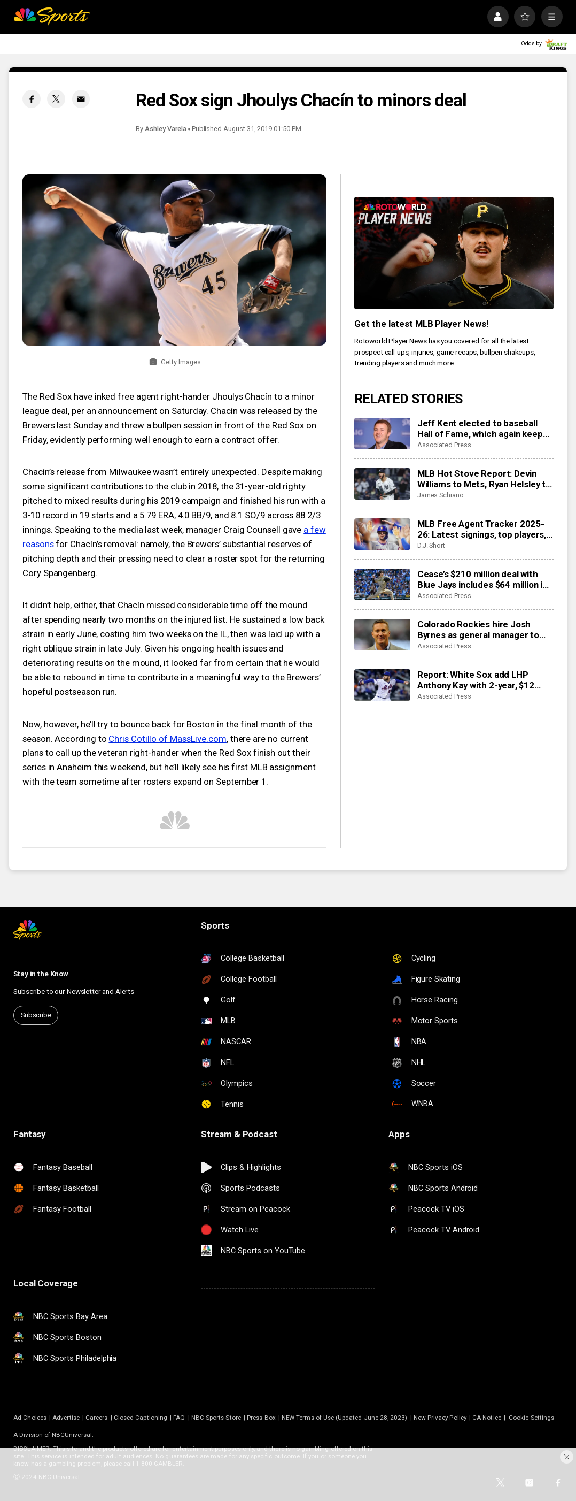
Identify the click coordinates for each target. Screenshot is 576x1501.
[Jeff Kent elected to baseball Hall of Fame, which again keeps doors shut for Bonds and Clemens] (382, 433)
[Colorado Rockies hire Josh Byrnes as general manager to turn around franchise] (382, 634)
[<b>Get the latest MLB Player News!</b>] (454, 253)
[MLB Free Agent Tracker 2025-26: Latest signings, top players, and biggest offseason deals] (382, 534)
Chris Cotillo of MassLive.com (167, 738)
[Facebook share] (31, 99)
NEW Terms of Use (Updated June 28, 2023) (344, 1417)
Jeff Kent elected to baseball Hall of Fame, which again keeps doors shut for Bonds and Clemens (482, 428)
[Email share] (81, 99)
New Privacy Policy (440, 1417)
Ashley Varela (165, 129)
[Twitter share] (56, 99)
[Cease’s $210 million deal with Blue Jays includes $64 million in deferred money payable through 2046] (382, 584)
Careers (96, 1417)
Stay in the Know (40, 973)
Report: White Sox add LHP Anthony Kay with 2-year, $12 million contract (475, 680)
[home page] (51, 16)
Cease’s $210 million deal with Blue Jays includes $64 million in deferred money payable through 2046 (485, 579)
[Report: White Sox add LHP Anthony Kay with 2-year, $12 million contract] (382, 685)
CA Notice (486, 1417)
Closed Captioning (140, 1417)
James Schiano (440, 495)
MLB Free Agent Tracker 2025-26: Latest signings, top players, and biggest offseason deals (481, 529)
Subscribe (36, 1015)
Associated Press (444, 445)
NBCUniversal (72, 1434)
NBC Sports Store (216, 1417)
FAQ (179, 1417)
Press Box (261, 1417)
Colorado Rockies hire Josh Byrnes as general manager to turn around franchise (478, 629)
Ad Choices (29, 1417)
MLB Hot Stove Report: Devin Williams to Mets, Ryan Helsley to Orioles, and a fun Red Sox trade (484, 478)
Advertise (66, 1417)
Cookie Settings (531, 1417)
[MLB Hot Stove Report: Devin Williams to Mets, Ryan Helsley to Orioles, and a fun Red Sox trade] (382, 484)
